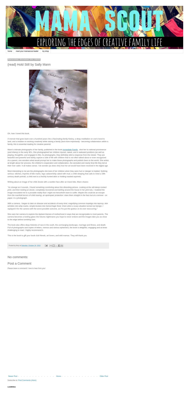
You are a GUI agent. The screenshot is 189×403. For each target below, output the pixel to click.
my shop (45, 51)
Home (58, 376)
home (10, 51)
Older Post (104, 376)
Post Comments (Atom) (27, 380)
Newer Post (12, 376)
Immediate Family (70, 149)
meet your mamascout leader (27, 51)
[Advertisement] (58, 353)
